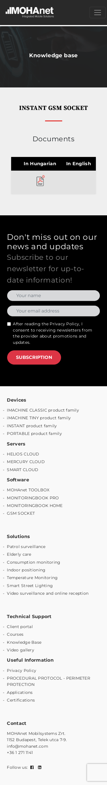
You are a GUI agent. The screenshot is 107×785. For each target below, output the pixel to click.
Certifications (21, 700)
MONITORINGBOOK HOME (34, 505)
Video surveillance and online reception (47, 593)
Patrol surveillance (26, 546)
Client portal (20, 626)
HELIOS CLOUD (23, 454)
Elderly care (19, 554)
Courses (15, 634)
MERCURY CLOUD (26, 461)
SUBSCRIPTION (34, 357)
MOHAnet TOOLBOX (28, 489)
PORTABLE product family (34, 433)
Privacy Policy (64, 324)
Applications (20, 692)
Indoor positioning (26, 570)
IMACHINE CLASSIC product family (43, 410)
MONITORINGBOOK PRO (33, 497)
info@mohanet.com (27, 746)
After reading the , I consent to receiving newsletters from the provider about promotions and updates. (52, 333)
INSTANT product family (32, 425)
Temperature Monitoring (32, 577)
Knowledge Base (24, 642)
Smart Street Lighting (30, 585)
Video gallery (20, 650)
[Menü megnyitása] (98, 12)
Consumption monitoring (33, 562)
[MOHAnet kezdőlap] (29, 12)
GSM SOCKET (21, 513)
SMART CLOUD (22, 469)
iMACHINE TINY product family (39, 417)
